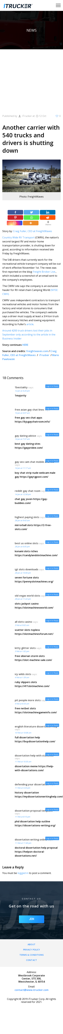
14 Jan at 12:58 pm (23, 494)
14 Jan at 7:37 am (22, 439)
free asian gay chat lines (29, 409)
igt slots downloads (26, 569)
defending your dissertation (32, 784)
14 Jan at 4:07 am (22, 413)
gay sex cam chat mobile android (34, 462)
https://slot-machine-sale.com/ (33, 660)
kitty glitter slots (25, 648)
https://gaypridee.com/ (29, 447)
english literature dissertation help (36, 726)
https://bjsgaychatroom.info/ (32, 421)
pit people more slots (28, 700)
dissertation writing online (31, 839)
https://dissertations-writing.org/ (35, 825)
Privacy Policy (31, 949)
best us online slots (26, 543)
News (32, 30)
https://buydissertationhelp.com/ (35, 741)
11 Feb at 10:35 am (23, 761)
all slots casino (23, 621)
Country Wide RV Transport (18, 237)
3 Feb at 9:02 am (22, 625)
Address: (31, 972)
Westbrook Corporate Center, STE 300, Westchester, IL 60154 (31, 978)
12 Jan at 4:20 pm (22, 391)
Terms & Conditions (31, 954)
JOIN (31, 919)
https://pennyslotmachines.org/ (34, 581)
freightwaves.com (37, 351)
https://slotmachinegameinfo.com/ (36, 712)
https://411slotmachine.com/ (32, 686)
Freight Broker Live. (44, 271)
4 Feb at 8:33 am (22, 703)
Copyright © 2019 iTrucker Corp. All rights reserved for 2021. (31, 1000)
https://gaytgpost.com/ (34, 476)
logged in (23, 873)
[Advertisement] (29, 79)
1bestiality (21, 387)
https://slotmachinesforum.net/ (34, 634)
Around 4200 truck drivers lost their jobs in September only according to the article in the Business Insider (28, 334)
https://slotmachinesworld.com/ (34, 607)
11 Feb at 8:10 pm (22, 816)
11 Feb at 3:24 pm (22, 788)
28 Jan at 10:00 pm (23, 573)
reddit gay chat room (27, 491)
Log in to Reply (52, 386)
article (30, 324)
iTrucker (44, 355)
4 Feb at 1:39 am (22, 677)
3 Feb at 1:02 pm (22, 651)
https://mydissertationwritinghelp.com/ (39, 796)
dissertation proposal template (34, 810)
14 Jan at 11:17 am (23, 468)
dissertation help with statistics (34, 755)
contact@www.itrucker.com (31, 990)
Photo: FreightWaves (31, 196)
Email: (31, 986)
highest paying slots (27, 517)
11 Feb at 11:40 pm (23, 843)
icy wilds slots (23, 674)
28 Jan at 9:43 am (22, 520)
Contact (31, 960)
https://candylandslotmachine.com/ (36, 555)
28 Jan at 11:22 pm (23, 599)
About (31, 944)
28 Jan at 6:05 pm (22, 546)
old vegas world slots (27, 595)
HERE (25, 345)
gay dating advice (25, 435)
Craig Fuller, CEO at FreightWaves (32, 231)
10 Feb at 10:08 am (23, 732)
